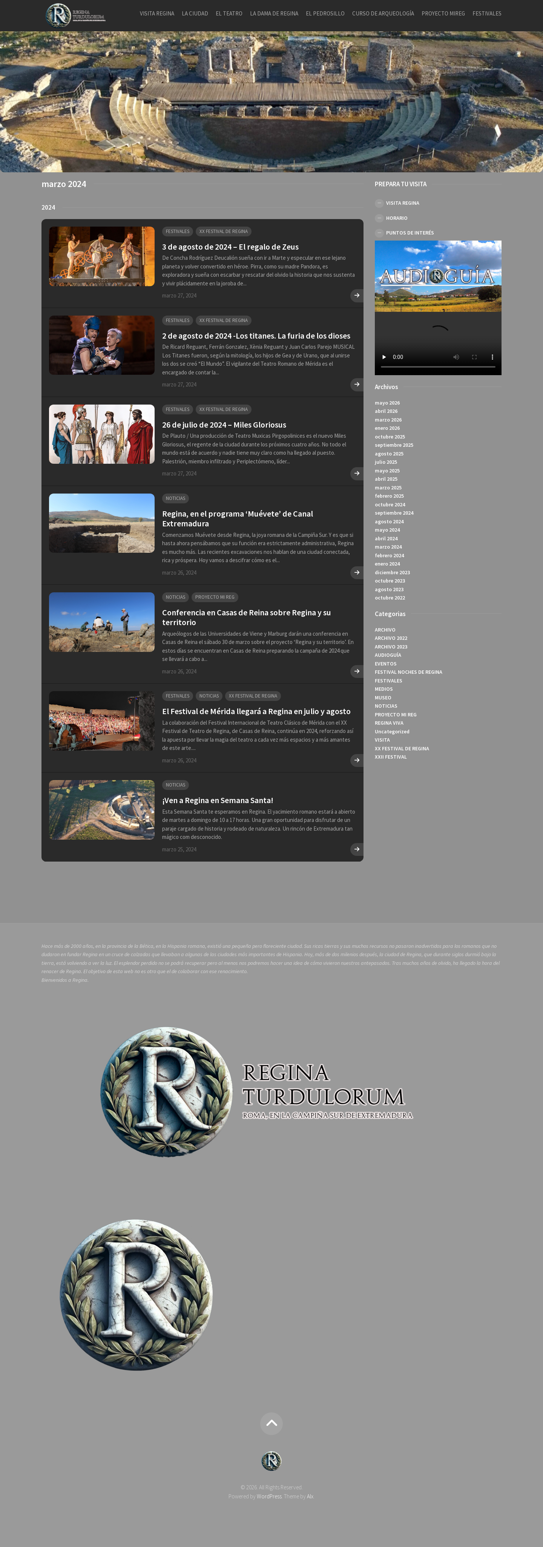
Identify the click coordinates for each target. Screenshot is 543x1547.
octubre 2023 (390, 580)
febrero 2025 (389, 495)
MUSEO (383, 697)
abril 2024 (386, 538)
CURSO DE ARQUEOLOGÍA (383, 13)
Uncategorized (392, 731)
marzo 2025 (388, 487)
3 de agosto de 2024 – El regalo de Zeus (230, 246)
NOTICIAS (175, 498)
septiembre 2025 (394, 445)
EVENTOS (386, 663)
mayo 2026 (387, 402)
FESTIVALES (487, 13)
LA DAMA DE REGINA (274, 13)
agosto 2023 (389, 589)
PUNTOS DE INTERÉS (410, 232)
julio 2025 (386, 461)
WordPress (269, 1496)
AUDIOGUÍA (388, 655)
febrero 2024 (389, 555)
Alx (310, 1496)
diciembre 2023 (392, 572)
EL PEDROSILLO (325, 13)
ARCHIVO (385, 629)
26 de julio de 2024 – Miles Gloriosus (224, 424)
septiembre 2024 (394, 512)
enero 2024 (387, 563)
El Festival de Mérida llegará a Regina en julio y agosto (256, 711)
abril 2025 (386, 478)
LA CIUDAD (195, 13)
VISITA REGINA (157, 13)
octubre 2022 (390, 597)
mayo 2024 (387, 529)
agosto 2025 (389, 453)
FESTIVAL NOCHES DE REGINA (408, 671)
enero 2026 (387, 428)
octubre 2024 (390, 504)
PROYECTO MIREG (443, 13)
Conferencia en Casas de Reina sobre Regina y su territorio (246, 617)
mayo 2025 (387, 470)
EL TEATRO (229, 13)
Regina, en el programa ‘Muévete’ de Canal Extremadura (237, 518)
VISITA (382, 739)
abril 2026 (386, 411)
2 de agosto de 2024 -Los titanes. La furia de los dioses (256, 335)
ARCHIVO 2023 (391, 646)
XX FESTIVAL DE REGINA (223, 231)
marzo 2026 (388, 419)
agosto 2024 (389, 521)
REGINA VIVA (389, 722)
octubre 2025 (390, 436)
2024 (48, 207)
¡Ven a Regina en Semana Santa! (217, 800)
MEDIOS (384, 688)
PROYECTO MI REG (215, 597)
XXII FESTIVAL (391, 756)
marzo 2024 (388, 546)
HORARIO (397, 218)
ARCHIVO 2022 (391, 638)
